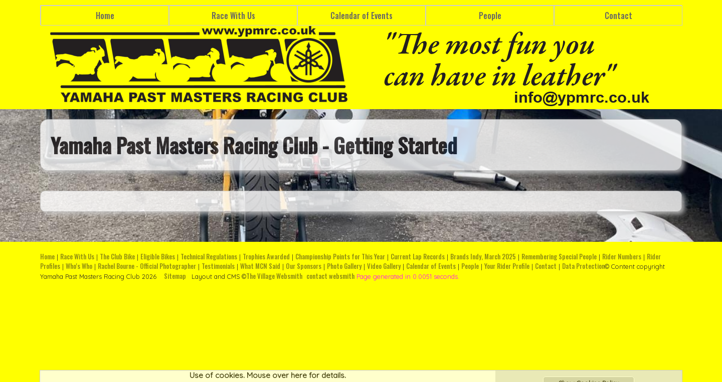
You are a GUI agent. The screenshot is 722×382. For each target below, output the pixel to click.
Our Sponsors (303, 266)
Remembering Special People (559, 256)
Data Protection (583, 266)
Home (105, 16)
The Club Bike (117, 256)
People (490, 16)
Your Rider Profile (506, 266)
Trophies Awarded (266, 256)
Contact (618, 16)
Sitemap (175, 276)
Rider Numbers (621, 256)
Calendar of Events (361, 16)
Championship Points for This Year (340, 256)
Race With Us (233, 16)
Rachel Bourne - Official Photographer (147, 266)
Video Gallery (384, 266)
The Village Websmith (274, 276)
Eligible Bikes (157, 256)
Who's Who (79, 266)
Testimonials (218, 266)
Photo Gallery (344, 266)
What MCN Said (260, 266)
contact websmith (330, 276)
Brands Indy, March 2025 (483, 256)
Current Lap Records (418, 256)
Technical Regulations (208, 256)
